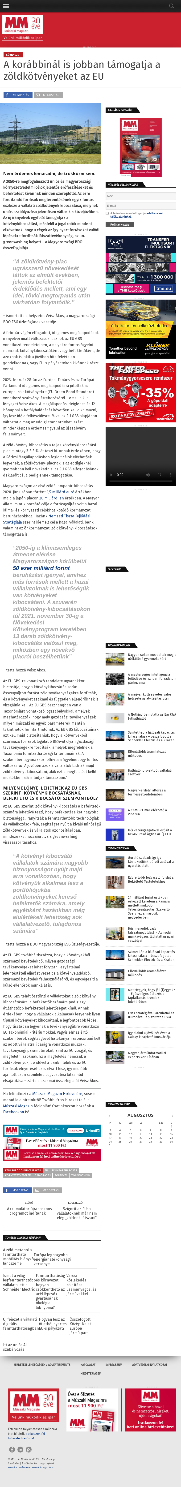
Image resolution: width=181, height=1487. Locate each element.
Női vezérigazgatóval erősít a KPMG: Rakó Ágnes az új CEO (150, 832)
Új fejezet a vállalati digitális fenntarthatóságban (21, 1324)
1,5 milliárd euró (60, 492)
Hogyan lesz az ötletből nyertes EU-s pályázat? (53, 1324)
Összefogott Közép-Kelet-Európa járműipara (81, 1326)
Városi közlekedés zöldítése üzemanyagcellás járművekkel (81, 1284)
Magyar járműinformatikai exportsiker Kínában (147, 1055)
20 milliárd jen (51, 498)
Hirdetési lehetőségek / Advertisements (42, 1364)
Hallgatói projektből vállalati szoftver (150, 773)
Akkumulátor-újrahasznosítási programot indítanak (27, 1211)
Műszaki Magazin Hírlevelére (57, 1094)
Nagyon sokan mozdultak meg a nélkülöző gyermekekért (152, 657)
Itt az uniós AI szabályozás (15, 1347)
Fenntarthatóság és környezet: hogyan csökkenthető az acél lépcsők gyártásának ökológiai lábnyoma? (50, 1291)
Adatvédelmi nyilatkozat (149, 1364)
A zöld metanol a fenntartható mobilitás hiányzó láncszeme (18, 1257)
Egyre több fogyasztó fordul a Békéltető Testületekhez (150, 880)
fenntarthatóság (64, 1170)
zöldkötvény (80, 1175)
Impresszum (114, 1364)
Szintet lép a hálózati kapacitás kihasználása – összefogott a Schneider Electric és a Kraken (151, 737)
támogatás (43, 1175)
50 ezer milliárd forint (41, 568)
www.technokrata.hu (19, 1467)
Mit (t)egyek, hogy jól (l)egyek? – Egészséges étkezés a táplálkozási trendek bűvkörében (151, 996)
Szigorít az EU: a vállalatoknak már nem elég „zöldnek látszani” (77, 1213)
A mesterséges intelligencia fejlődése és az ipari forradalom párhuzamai (152, 679)
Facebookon (13, 1112)
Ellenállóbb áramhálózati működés (147, 754)
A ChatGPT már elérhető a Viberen (147, 812)
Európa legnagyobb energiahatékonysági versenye (52, 1259)
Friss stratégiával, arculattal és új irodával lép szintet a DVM (151, 1015)
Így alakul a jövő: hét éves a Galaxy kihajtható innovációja (149, 1035)
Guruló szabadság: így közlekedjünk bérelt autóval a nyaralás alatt (151, 862)
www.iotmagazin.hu (43, 1467)
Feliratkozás (119, 225)
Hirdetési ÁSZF (91, 1373)
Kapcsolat (88, 1364)
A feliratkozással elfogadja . (134, 215)
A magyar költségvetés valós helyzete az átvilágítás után (150, 697)
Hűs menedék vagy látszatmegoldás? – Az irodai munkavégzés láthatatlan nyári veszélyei (151, 934)
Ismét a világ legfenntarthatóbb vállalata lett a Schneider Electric (19, 1282)
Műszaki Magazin (18, 1106)
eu (46, 1170)
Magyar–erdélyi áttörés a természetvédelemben (147, 792)
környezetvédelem (18, 1175)
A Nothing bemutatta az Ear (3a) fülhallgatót (152, 717)
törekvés (60, 1175)
